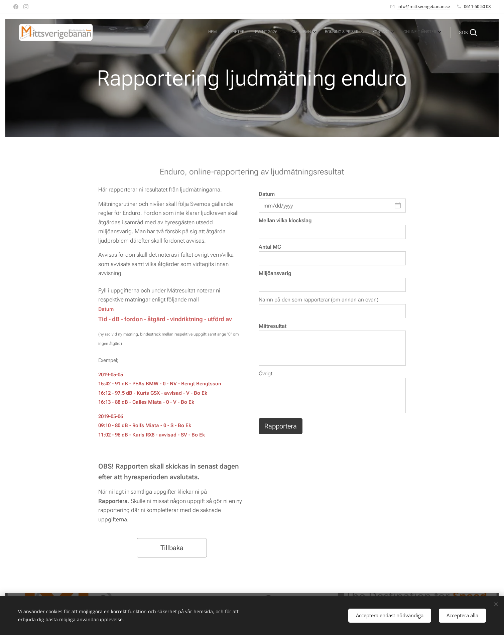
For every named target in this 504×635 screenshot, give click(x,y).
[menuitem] (360, 32)
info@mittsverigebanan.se (423, 6)
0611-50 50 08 (477, 6)
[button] (468, 32)
